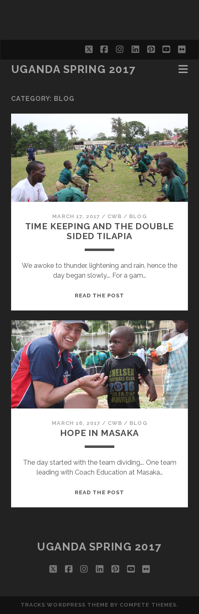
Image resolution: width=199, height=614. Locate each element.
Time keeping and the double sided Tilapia (99, 231)
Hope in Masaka (99, 433)
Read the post (99, 295)
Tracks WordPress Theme (65, 605)
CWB (114, 216)
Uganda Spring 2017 (73, 69)
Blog (137, 216)
